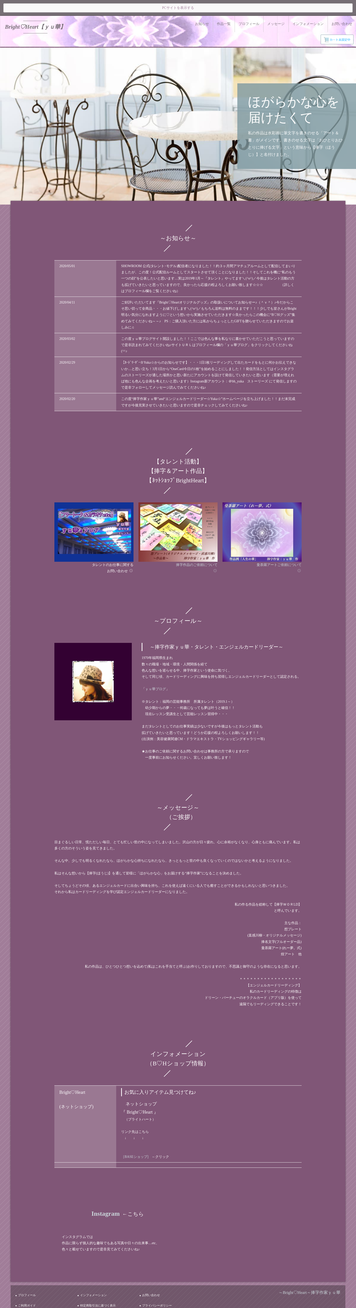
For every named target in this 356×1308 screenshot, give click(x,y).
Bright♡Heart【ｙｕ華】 (35, 11)
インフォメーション (308, 8)
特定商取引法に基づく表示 (100, 1278)
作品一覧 (224, 8)
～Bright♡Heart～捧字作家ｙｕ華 (309, 1273)
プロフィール (249, 8)
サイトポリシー (31, 1284)
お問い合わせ (342, 8)
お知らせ (202, 8)
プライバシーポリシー (159, 1278)
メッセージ (276, 8)
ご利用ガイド (29, 1278)
